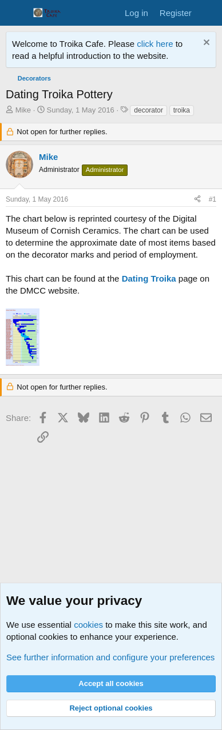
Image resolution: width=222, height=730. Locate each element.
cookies (88, 624)
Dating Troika (149, 278)
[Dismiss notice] (205, 44)
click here (156, 44)
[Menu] (15, 13)
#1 (212, 199)
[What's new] (208, 12)
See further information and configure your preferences (110, 657)
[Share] (197, 199)
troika (181, 110)
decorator (148, 110)
